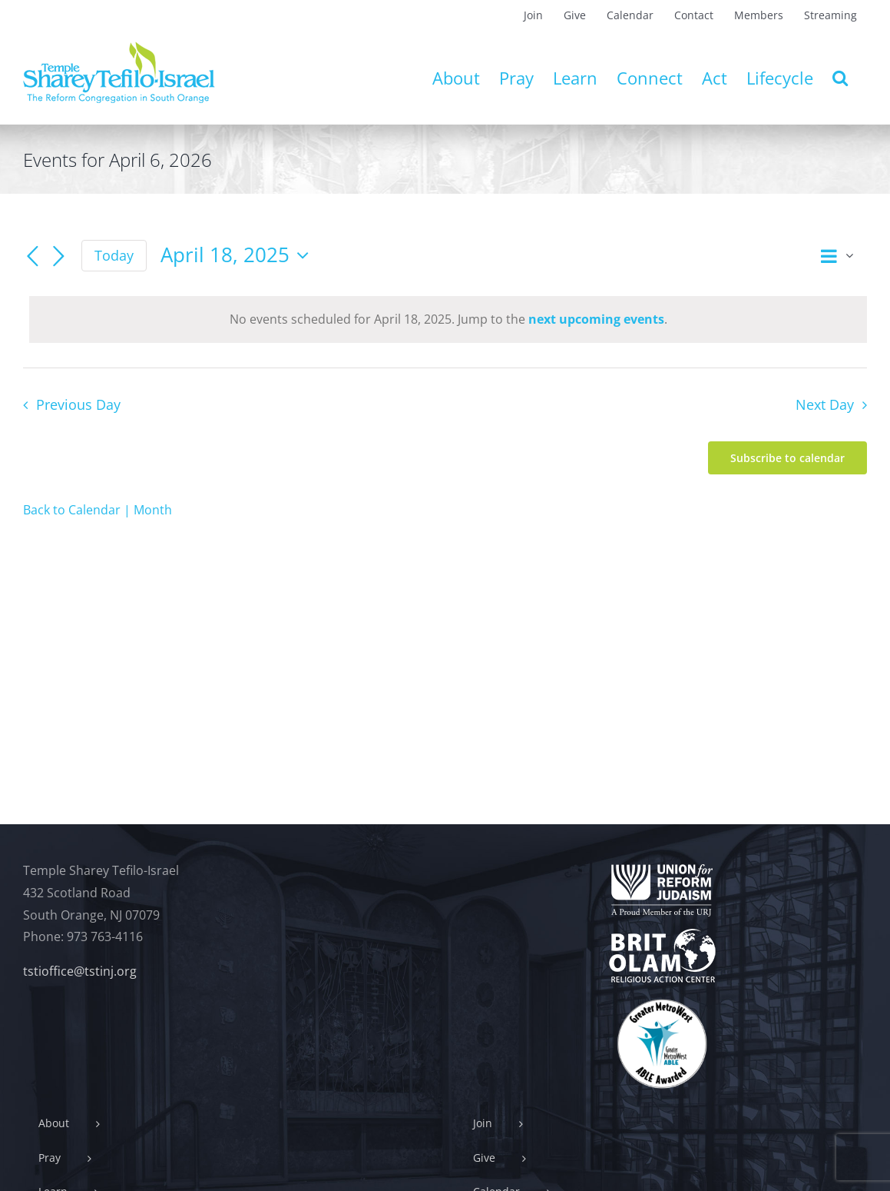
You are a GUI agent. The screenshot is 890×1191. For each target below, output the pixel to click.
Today (114, 255)
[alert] (448, 319)
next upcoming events (596, 319)
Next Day (825, 404)
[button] (840, 78)
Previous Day (78, 404)
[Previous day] (32, 257)
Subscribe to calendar (787, 457)
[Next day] (58, 257)
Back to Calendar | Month (97, 509)
